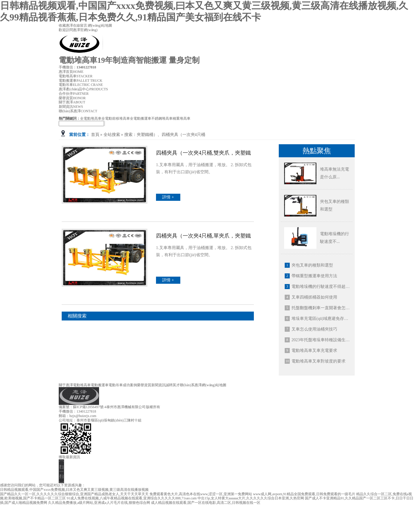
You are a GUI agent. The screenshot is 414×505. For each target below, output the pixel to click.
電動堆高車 (76, 76)
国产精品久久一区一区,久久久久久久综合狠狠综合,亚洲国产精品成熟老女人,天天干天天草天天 (74, 494)
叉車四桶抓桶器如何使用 (314, 297)
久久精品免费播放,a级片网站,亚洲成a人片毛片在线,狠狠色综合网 (99, 503)
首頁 (95, 134)
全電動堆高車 (90, 118)
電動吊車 (81, 85)
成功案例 (130, 385)
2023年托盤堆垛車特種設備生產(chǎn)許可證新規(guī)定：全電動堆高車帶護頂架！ (321, 340)
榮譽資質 (72, 98)
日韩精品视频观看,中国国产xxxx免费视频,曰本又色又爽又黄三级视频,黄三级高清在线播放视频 (74, 490)
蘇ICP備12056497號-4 (89, 407)
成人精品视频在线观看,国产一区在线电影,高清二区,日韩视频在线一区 (205, 503)
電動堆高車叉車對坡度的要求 (318, 361)
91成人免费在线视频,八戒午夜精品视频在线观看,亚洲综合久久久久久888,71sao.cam (132, 498)
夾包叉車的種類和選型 (312, 265)
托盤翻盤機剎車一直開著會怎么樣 (321, 308)
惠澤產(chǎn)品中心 (83, 89)
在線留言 (80, 25)
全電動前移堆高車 (115, 118)
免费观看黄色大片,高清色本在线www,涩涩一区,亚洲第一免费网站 (200, 494)
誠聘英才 (172, 385)
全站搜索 (112, 134)
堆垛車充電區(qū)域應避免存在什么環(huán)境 (321, 318)
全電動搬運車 (140, 118)
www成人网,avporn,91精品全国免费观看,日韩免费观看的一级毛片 (304, 494)
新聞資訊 (71, 107)
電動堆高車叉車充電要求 (314, 350)
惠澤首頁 (71, 72)
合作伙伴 (74, 94)
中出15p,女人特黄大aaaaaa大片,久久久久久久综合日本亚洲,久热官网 (251, 498)
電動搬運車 (80, 80)
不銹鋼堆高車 (162, 118)
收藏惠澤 (66, 25)
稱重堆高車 (181, 118)
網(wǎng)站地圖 (100, 25)
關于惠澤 (72, 102)
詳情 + (168, 197)
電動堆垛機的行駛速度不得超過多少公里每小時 (321, 286)
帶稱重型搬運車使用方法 (314, 276)
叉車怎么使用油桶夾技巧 (314, 329)
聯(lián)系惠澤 (78, 111)
